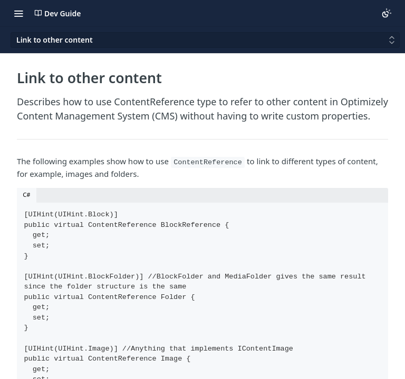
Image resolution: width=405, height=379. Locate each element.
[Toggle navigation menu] (18, 13)
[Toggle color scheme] (386, 13)
